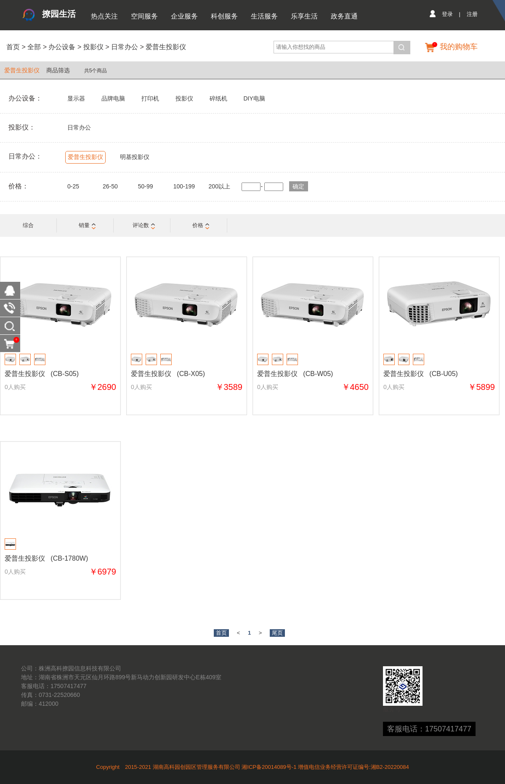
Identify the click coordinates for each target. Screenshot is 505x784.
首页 (13, 46)
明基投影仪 (134, 157)
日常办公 (124, 46)
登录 (447, 14)
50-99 (145, 186)
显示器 (76, 98)
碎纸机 (218, 98)
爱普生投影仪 (166, 46)
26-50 (110, 186)
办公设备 (61, 46)
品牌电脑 (113, 98)
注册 (472, 14)
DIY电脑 (254, 98)
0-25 (73, 186)
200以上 (219, 186)
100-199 (184, 186)
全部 (33, 46)
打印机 (150, 98)
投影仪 (93, 46)
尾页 (277, 633)
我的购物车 (459, 46)
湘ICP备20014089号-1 (269, 767)
